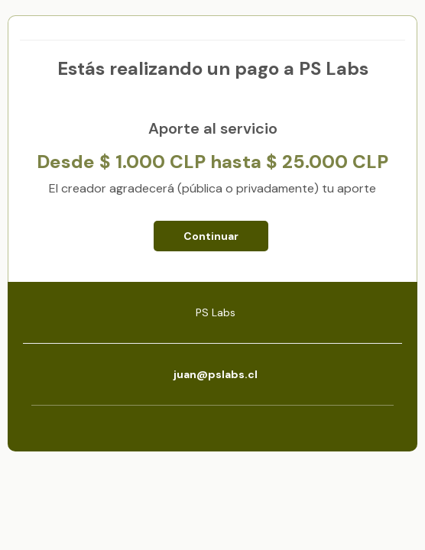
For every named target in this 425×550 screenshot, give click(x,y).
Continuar (210, 236)
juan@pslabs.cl (216, 374)
